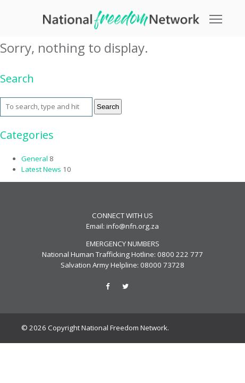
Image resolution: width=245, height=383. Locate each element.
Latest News (41, 169)
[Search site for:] (46, 106)
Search (108, 107)
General (34, 158)
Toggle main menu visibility (216, 15)
